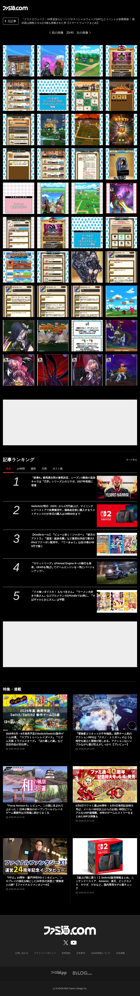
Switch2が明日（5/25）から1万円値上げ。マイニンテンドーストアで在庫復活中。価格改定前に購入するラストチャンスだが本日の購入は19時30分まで (63, 510)
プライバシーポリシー (45, 953)
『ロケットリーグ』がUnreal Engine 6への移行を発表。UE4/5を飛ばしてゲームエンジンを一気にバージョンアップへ (62, 567)
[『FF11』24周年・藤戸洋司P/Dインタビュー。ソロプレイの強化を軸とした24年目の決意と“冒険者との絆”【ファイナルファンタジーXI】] (35, 856)
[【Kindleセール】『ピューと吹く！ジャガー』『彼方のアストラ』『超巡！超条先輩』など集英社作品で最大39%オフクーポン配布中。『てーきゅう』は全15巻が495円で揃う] (117, 544)
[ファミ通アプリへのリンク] (59, 972)
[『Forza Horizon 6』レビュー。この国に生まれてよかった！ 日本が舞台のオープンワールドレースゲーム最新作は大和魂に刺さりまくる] (35, 784)
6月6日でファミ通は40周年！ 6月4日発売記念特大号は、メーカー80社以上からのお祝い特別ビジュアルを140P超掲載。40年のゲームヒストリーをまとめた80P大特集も (104, 811)
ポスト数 (57, 468)
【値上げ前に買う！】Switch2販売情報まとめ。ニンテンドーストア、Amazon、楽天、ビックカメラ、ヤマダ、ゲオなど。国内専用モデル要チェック (105, 883)
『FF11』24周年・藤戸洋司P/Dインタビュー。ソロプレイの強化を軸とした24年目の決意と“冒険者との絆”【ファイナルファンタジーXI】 (35, 881)
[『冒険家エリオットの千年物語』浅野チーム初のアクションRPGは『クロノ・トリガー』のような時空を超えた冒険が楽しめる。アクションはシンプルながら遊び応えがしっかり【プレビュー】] (105, 712)
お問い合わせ (21, 953)
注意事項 (80, 953)
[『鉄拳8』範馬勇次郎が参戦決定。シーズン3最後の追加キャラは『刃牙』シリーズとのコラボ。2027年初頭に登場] (117, 487)
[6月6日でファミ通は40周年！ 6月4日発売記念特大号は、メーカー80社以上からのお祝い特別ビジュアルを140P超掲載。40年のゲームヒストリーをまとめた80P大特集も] (105, 784)
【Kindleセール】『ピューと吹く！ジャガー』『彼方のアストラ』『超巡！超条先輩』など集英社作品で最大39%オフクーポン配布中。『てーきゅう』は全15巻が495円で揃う (63, 540)
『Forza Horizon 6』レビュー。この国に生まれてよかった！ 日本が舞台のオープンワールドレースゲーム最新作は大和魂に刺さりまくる (34, 809)
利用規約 (66, 953)
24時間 (21, 468)
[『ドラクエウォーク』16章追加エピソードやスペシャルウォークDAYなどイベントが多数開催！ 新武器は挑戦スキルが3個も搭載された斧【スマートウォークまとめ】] (18, 61)
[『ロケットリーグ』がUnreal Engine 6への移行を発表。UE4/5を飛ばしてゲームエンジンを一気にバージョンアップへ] (117, 572)
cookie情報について (100, 953)
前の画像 (57, 32)
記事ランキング (18, 459)
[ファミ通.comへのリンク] (15, 8)
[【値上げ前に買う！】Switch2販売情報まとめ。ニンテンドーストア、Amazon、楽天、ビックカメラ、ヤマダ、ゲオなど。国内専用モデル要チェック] (105, 856)
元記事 (10, 21)
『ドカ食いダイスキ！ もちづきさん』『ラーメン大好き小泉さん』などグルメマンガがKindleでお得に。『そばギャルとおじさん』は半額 (63, 595)
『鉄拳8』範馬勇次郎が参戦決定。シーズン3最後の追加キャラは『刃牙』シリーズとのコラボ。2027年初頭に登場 (63, 481)
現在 (8, 468)
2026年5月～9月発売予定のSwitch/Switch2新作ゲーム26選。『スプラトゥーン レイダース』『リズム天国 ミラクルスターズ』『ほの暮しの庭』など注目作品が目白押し (35, 739)
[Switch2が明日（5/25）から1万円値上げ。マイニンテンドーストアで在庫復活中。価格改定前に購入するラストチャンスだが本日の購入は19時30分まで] (117, 515)
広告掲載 (120, 953)
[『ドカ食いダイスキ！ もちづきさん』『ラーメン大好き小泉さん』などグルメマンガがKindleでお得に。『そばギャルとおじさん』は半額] (117, 601)
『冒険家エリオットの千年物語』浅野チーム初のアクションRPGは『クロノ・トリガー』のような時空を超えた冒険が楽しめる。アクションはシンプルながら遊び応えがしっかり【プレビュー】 (104, 739)
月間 (44, 468)
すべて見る (131, 459)
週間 (33, 468)
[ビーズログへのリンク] (82, 972)
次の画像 (82, 32)
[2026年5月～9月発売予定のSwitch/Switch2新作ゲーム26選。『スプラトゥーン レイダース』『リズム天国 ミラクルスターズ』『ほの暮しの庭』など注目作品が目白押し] (35, 712)
